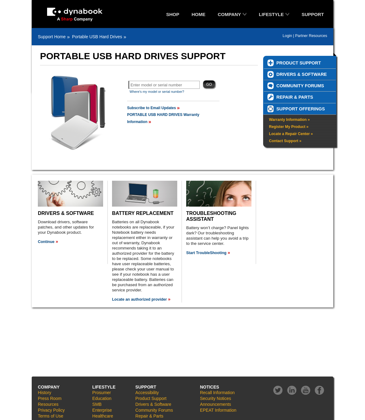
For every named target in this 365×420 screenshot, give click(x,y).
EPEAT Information (218, 410)
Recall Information (217, 392)
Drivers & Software (153, 404)
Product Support (150, 398)
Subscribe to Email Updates (151, 108)
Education (101, 398)
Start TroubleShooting (206, 253)
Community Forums (154, 410)
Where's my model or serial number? (157, 91)
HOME (199, 14)
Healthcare (102, 416)
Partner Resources (311, 36)
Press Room (50, 398)
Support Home (52, 36)
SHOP (172, 14)
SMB (97, 404)
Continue (46, 242)
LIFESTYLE (271, 14)
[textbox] (164, 85)
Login (287, 36)
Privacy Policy (51, 410)
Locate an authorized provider (139, 299)
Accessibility (147, 392)
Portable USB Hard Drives (97, 36)
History (44, 392)
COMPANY (229, 14)
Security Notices (215, 398)
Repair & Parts (149, 416)
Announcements (215, 404)
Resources (48, 404)
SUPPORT (313, 14)
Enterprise (102, 410)
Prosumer (101, 392)
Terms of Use (50, 416)
